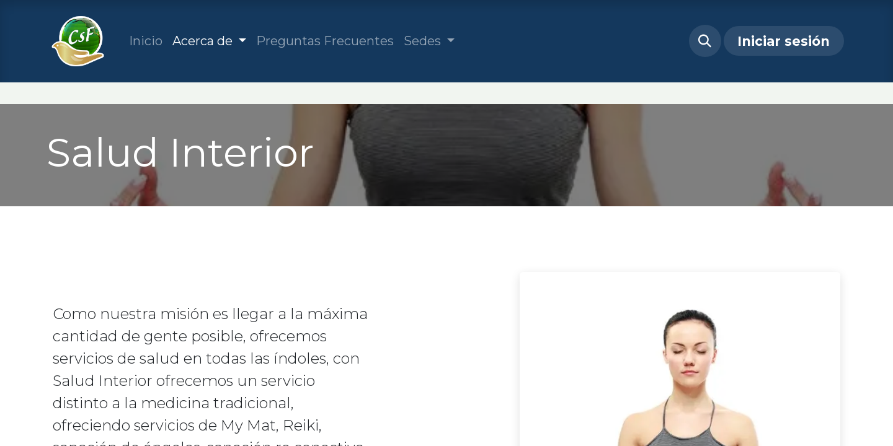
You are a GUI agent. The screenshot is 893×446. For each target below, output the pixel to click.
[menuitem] (145, 41)
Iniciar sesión (783, 41)
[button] (705, 41)
